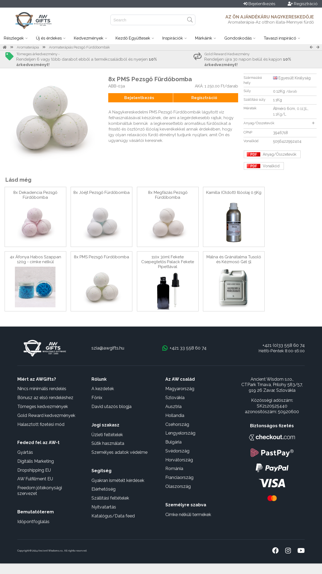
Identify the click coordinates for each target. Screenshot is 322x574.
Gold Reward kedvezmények (46, 415)
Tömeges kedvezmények (42, 406)
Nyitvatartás (103, 507)
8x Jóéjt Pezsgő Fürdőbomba (101, 192)
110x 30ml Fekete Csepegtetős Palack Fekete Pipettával (167, 262)
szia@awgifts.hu (107, 348)
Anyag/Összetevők (279, 123)
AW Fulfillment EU (35, 478)
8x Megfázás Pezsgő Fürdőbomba (168, 195)
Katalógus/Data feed (113, 515)
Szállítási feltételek (110, 498)
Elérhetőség (103, 489)
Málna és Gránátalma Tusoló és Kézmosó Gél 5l (233, 259)
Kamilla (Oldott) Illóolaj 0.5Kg (233, 192)
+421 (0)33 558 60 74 (283, 345)
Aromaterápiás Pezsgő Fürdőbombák (79, 47)
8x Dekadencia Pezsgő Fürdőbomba (35, 195)
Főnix (96, 397)
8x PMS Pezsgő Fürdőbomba (101, 257)
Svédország (177, 451)
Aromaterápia (28, 47)
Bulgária (173, 442)
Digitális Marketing (35, 461)
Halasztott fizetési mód (40, 424)
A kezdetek (102, 388)
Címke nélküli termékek (188, 514)
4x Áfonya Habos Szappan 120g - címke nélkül (35, 259)
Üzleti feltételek (107, 434)
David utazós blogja (111, 406)
